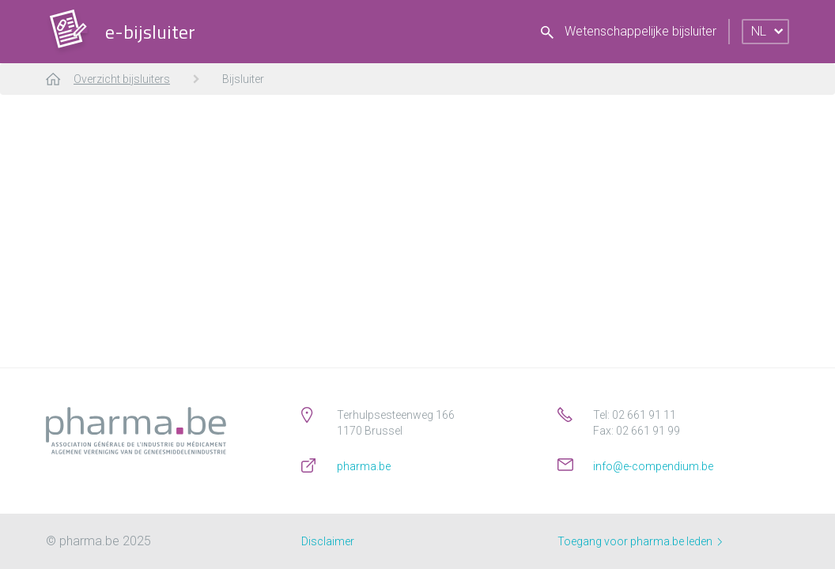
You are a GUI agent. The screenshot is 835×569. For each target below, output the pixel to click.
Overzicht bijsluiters (122, 79)
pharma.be (364, 466)
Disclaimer (327, 541)
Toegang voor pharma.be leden (639, 541)
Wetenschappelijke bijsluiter (628, 31)
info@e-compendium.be (653, 466)
